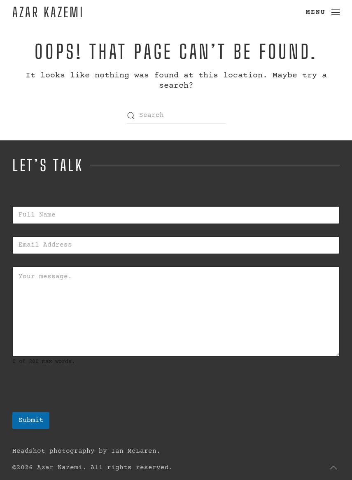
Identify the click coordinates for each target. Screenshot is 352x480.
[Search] (176, 115)
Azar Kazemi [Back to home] (48, 12)
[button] (323, 12)
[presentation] (75, 407)
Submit (31, 420)
